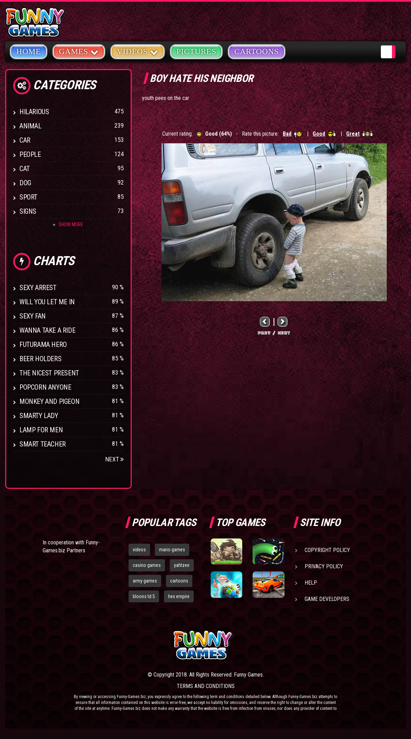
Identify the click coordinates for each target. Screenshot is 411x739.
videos (139, 549)
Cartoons (256, 51)
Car (24, 140)
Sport (28, 197)
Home (28, 51)
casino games (147, 565)
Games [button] (79, 51)
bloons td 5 (144, 596)
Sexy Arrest (37, 287)
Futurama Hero (43, 344)
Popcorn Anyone (45, 387)
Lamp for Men (41, 430)
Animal (30, 126)
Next (114, 459)
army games (145, 581)
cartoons (179, 581)
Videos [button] (137, 51)
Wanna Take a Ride (47, 330)
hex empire (179, 596)
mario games (172, 549)
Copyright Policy (327, 550)
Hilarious (34, 112)
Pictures (196, 51)
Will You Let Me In (47, 302)
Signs (27, 211)
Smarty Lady (38, 415)
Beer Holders (40, 359)
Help (311, 582)
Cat (24, 168)
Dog (25, 183)
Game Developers (327, 599)
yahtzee (182, 565)
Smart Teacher (42, 444)
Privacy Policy (324, 566)
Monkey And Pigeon (49, 401)
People (30, 154)
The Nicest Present (49, 373)
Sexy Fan (32, 316)
